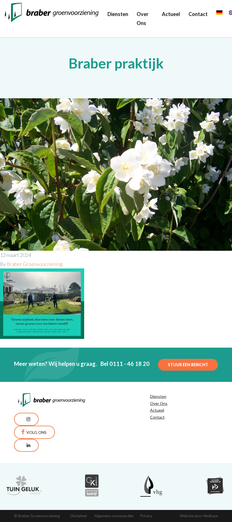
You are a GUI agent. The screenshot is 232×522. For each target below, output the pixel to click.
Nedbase (210, 516)
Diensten (117, 14)
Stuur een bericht (188, 364)
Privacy (146, 516)
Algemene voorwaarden (114, 516)
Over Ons (142, 18)
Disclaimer (78, 516)
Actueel (171, 14)
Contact (198, 14)
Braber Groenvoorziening (35, 264)
